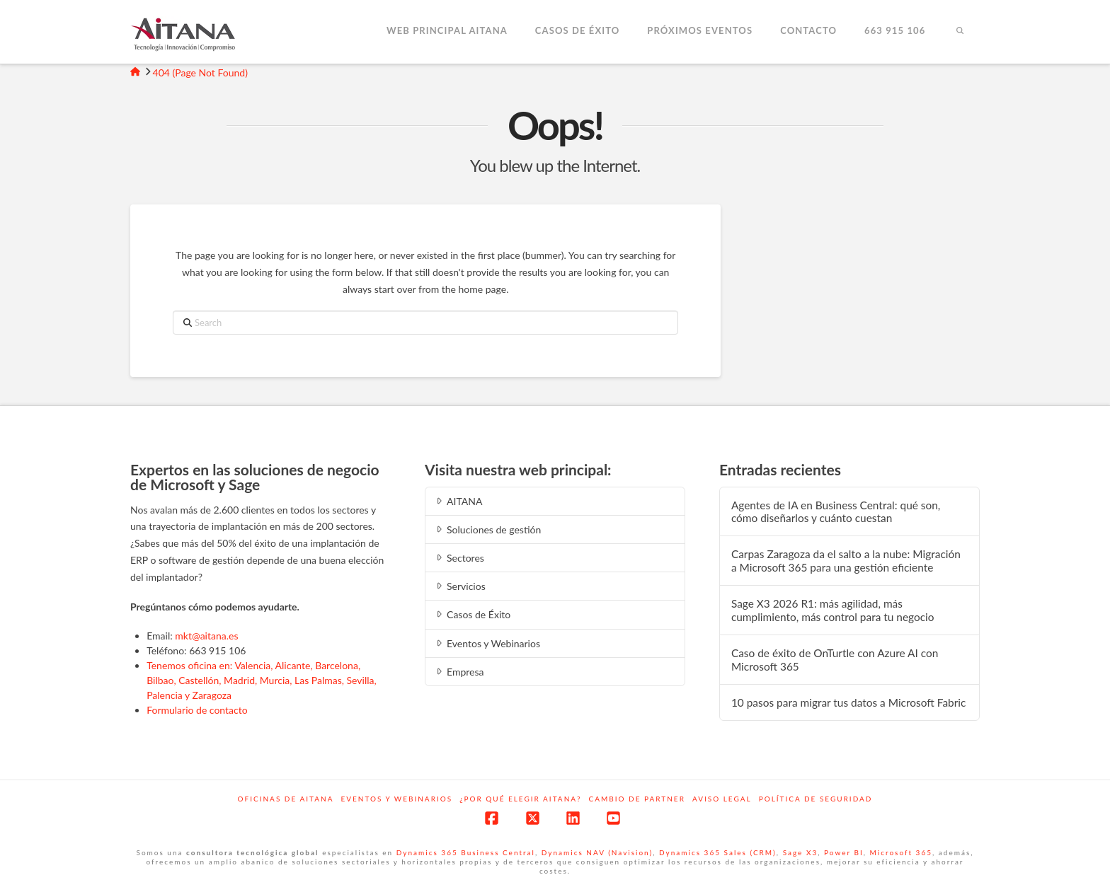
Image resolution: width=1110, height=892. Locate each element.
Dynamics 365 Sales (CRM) (718, 852)
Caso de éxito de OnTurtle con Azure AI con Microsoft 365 (834, 660)
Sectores (459, 558)
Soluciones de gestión (487, 529)
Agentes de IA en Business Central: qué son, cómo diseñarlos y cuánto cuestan (835, 512)
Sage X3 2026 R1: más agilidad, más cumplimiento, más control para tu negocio (832, 610)
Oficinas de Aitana (286, 798)
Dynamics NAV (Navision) (597, 852)
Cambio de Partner (637, 798)
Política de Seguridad (816, 798)
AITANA (458, 501)
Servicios (460, 586)
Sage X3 (800, 852)
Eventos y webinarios (396, 798)
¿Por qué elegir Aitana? (520, 798)
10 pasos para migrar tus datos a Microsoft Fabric (848, 702)
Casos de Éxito (472, 614)
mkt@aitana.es (206, 636)
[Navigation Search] (959, 32)
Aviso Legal (722, 798)
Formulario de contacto (197, 710)
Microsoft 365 (901, 852)
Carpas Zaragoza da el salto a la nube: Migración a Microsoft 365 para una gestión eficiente (846, 561)
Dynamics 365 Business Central (465, 852)
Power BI (844, 852)
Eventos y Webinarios (487, 643)
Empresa (459, 672)
